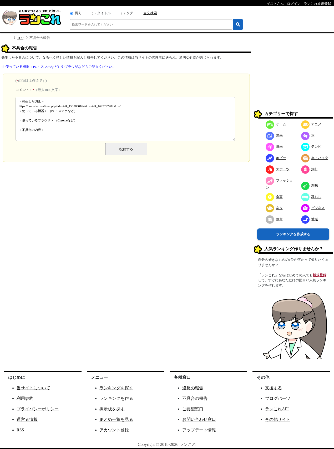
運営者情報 (27, 419)
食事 (274, 197)
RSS (20, 430)
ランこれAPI (277, 409)
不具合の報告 (195, 398)
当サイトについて (33, 388)
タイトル (104, 13)
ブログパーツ (277, 398)
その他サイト (277, 419)
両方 (78, 13)
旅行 (309, 169)
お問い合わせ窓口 (199, 419)
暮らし (311, 197)
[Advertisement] (293, 77)
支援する (273, 388)
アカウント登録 (114, 430)
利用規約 (25, 398)
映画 (274, 147)
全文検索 (150, 13)
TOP (20, 38)
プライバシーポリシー (38, 409)
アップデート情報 (199, 430)
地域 (309, 219)
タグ (129, 13)
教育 (274, 219)
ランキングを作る (116, 398)
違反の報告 (192, 388)
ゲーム (276, 124)
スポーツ (278, 169)
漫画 (274, 135)
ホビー (276, 158)
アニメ (311, 124)
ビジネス (313, 208)
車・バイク (314, 158)
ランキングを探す (116, 388)
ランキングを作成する (293, 234)
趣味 (309, 185)
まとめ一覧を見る (116, 419)
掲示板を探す (112, 409)
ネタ (274, 208)
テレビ (311, 147)
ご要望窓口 (192, 409)
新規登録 (319, 275)
